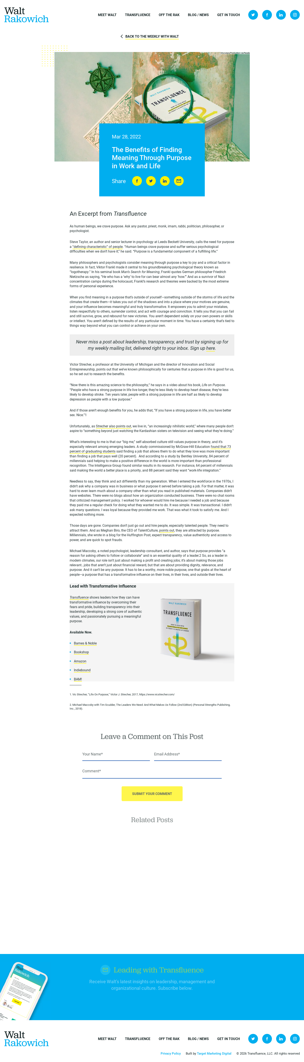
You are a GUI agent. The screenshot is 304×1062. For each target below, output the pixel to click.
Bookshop (81, 653)
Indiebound (82, 671)
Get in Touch (228, 14)
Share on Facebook (137, 181)
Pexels (247, 53)
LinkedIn (281, 15)
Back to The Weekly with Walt (152, 36)
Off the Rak (169, 14)
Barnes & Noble (85, 644)
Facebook (267, 15)
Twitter (253, 15)
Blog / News (198, 14)
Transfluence (137, 14)
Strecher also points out (113, 427)
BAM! (78, 680)
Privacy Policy (171, 1053)
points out (166, 532)
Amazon (80, 662)
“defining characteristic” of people (97, 248)
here (210, 349)
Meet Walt (107, 14)
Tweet (151, 181)
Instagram (295, 15)
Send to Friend (179, 181)
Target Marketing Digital (214, 1053)
